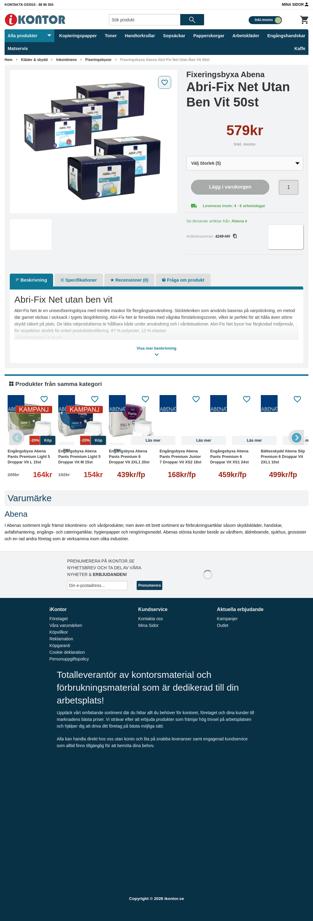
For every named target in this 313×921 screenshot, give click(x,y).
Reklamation (61, 638)
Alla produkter (29, 35)
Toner (111, 35)
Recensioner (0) (129, 280)
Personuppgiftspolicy (69, 659)
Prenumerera (149, 585)
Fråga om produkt (183, 280)
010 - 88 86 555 (41, 4)
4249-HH (225, 236)
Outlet (222, 625)
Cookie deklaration (67, 652)
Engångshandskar (286, 35)
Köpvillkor (58, 632)
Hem (9, 60)
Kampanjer (227, 618)
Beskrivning (31, 279)
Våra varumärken (65, 625)
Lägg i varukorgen (230, 186)
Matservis (18, 48)
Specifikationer (79, 280)
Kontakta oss (18, 4)
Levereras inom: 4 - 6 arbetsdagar (234, 205)
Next (296, 437)
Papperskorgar (209, 35)
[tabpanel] (93, 141)
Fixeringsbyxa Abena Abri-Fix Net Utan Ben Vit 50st (165, 60)
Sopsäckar (174, 35)
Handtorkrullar (140, 35)
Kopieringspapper (78, 35)
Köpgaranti (59, 645)
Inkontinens (66, 60)
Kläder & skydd (34, 60)
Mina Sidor (295, 4)
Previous (16, 437)
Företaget (58, 618)
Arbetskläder (245, 35)
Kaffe (299, 48)
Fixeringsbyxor (98, 60)
